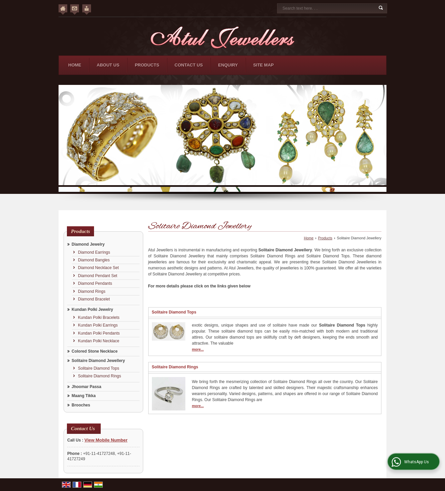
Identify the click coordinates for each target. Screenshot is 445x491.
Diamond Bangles (94, 260)
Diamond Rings (91, 291)
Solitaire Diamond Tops (98, 368)
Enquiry (228, 65)
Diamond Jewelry (88, 244)
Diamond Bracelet (94, 299)
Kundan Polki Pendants (99, 333)
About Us (108, 65)
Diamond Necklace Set (98, 267)
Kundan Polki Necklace (98, 341)
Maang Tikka (84, 395)
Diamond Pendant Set (97, 275)
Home (74, 65)
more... (198, 349)
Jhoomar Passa (86, 386)
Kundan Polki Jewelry (92, 309)
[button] (105, 440)
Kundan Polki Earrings (98, 325)
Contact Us (189, 65)
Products (147, 65)
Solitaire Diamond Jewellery (98, 360)
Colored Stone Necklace (94, 351)
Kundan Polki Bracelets (98, 317)
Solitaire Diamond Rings (99, 376)
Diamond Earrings (94, 252)
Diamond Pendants (95, 283)
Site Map (263, 65)
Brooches (81, 405)
